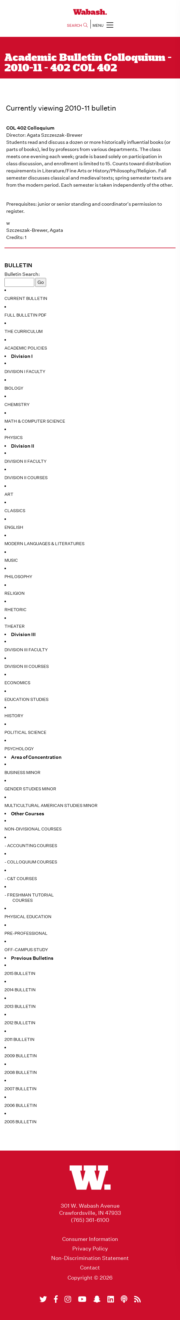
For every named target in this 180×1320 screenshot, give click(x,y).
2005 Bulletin (20, 1121)
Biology (13, 388)
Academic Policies (25, 348)
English (13, 527)
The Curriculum (23, 331)
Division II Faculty (25, 461)
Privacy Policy (90, 1249)
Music (11, 560)
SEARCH (77, 25)
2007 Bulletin (20, 1088)
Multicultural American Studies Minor (51, 805)
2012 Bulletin (19, 1022)
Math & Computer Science (34, 421)
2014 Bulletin (20, 989)
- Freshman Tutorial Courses (29, 897)
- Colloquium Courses (30, 862)
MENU (103, 25)
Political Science (25, 732)
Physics (13, 437)
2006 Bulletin (20, 1105)
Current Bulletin (25, 298)
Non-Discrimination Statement (90, 1258)
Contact (90, 1268)
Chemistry (16, 404)
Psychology (19, 748)
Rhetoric (15, 609)
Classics (14, 510)
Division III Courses (26, 666)
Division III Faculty (26, 649)
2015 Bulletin (19, 973)
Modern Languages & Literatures (44, 543)
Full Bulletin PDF (25, 315)
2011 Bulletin (19, 1039)
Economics (17, 682)
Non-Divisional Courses (33, 829)
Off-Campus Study (26, 949)
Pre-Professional (26, 933)
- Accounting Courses (30, 845)
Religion (14, 593)
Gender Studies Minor (30, 789)
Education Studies (26, 699)
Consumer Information (90, 1239)
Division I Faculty (24, 371)
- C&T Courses (20, 878)
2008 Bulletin (20, 1072)
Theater (14, 626)
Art (8, 494)
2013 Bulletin (20, 1006)
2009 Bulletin (20, 1055)
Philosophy (18, 576)
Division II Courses (26, 477)
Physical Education (27, 916)
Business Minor (22, 772)
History (13, 715)
